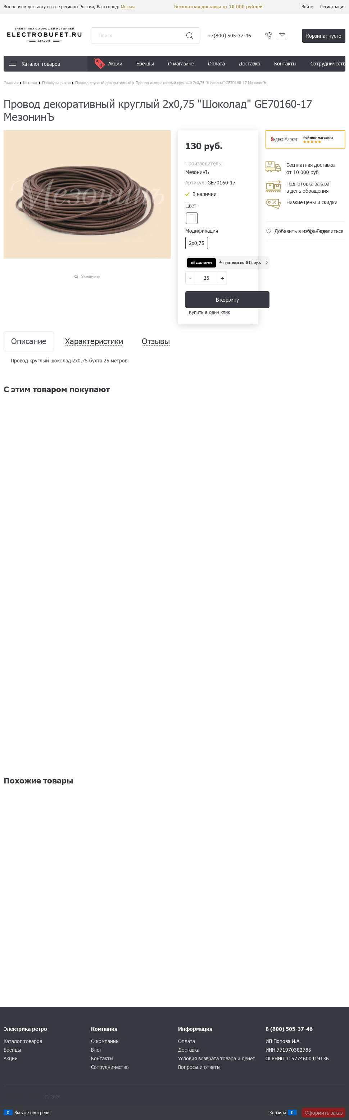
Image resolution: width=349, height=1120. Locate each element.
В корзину (227, 300)
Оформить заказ (324, 1113)
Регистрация (332, 6)
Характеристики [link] (94, 341)
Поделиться (329, 231)
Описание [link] (28, 341)
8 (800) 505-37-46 (289, 1029)
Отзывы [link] (156, 341)
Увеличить (90, 276)
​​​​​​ (306, 146)
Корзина (277, 1112)
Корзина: (323, 36)
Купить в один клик (209, 312)
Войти (308, 6)
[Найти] (189, 35)
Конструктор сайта (23, 1097)
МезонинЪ (197, 172)
